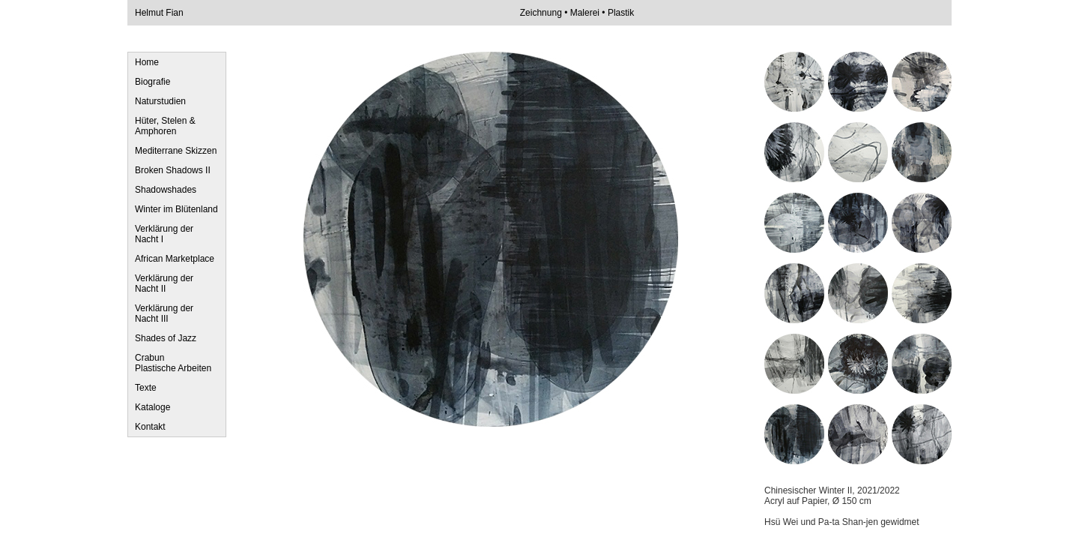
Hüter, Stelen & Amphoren (165, 126)
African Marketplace (174, 259)
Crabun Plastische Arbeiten (173, 363)
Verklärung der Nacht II (164, 283)
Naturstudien (160, 101)
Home (147, 62)
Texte (146, 387)
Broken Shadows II (173, 170)
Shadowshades (165, 189)
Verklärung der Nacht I (164, 234)
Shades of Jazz (165, 338)
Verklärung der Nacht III (164, 313)
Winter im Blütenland (176, 209)
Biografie (152, 81)
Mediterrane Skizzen (176, 151)
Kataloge (152, 407)
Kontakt (150, 427)
